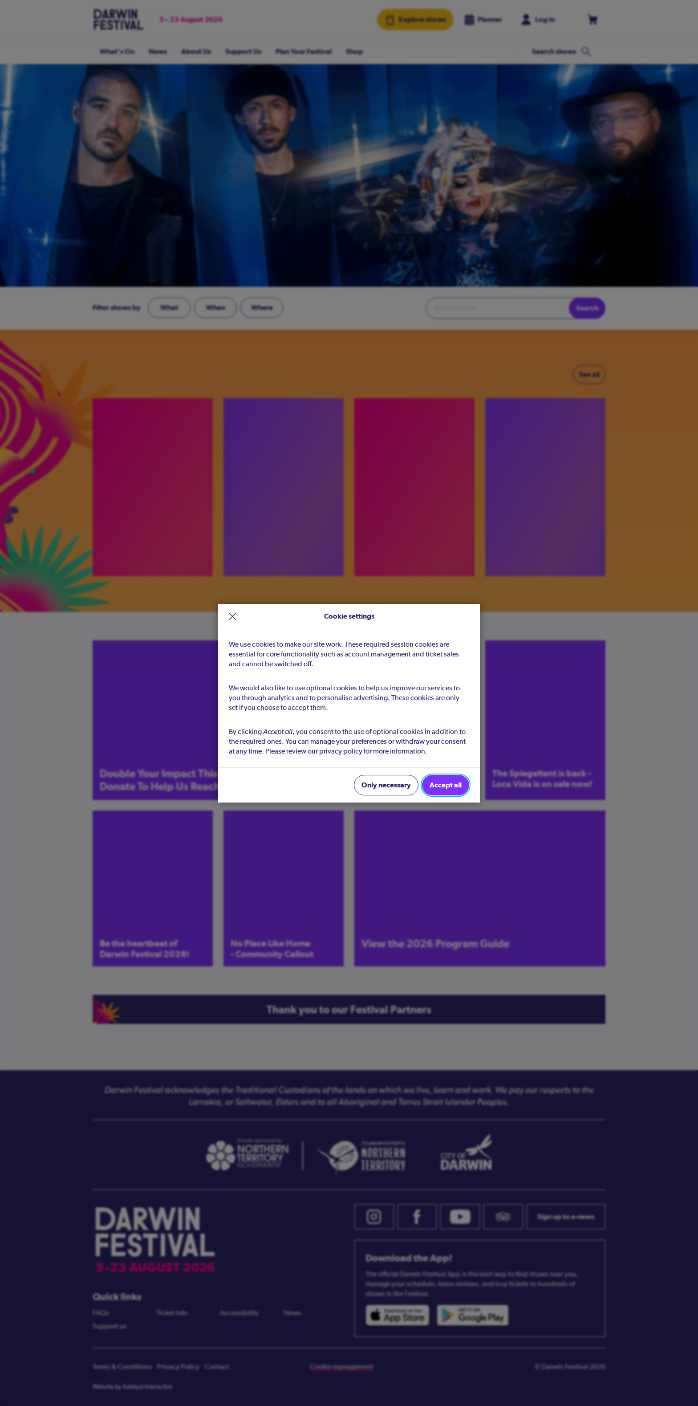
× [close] (232, 616)
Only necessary (386, 785)
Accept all (446, 785)
